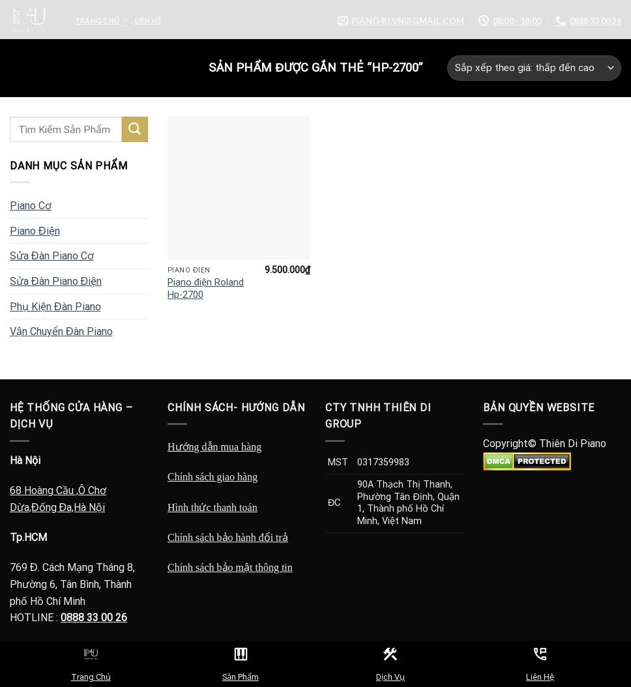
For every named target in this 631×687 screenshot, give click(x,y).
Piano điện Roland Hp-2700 (206, 288)
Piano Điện (35, 231)
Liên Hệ (148, 20)
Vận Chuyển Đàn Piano (61, 331)
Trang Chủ (101, 20)
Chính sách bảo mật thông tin (230, 567)
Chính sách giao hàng (212, 476)
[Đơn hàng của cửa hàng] (534, 68)
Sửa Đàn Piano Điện (56, 281)
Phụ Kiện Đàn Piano (55, 306)
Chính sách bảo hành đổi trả (228, 537)
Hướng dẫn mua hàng (214, 446)
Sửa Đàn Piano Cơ (52, 256)
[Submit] (135, 129)
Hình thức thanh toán (212, 507)
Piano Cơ (30, 205)
